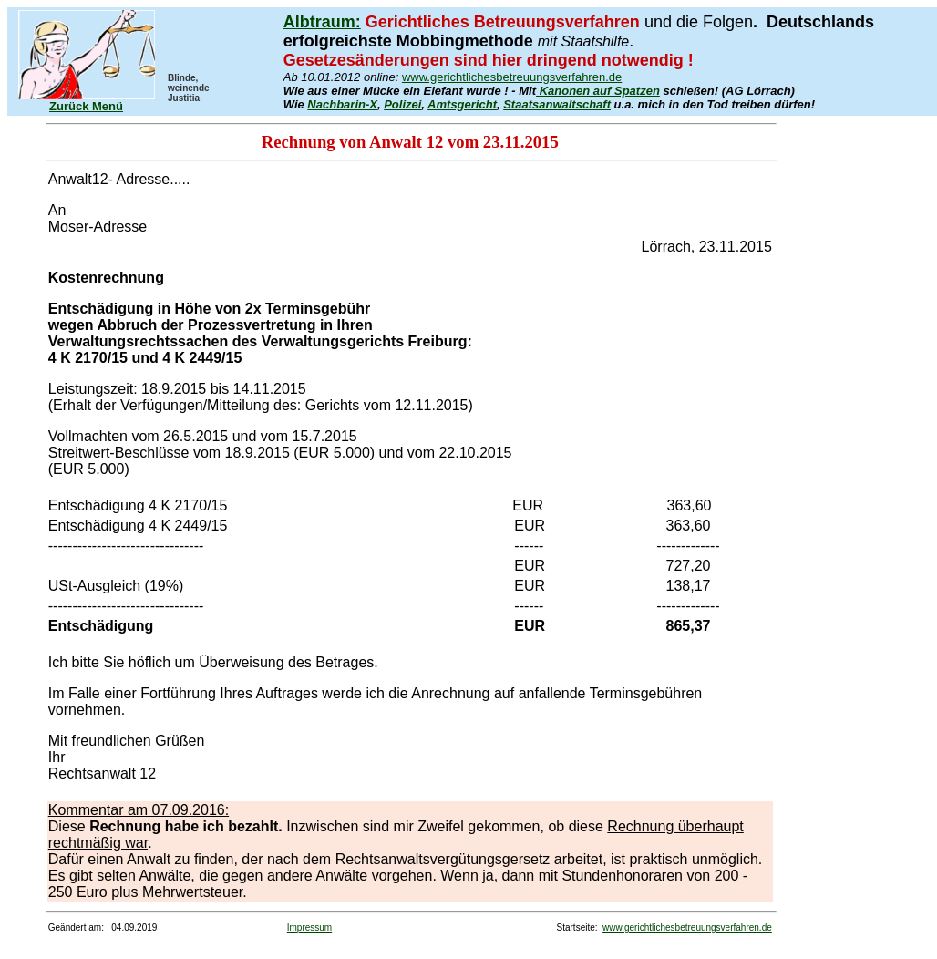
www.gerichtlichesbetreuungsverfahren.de (512, 77)
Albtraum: (322, 22)
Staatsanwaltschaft (557, 104)
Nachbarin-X (342, 104)
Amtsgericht (462, 104)
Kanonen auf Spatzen (598, 91)
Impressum (309, 928)
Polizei (402, 104)
